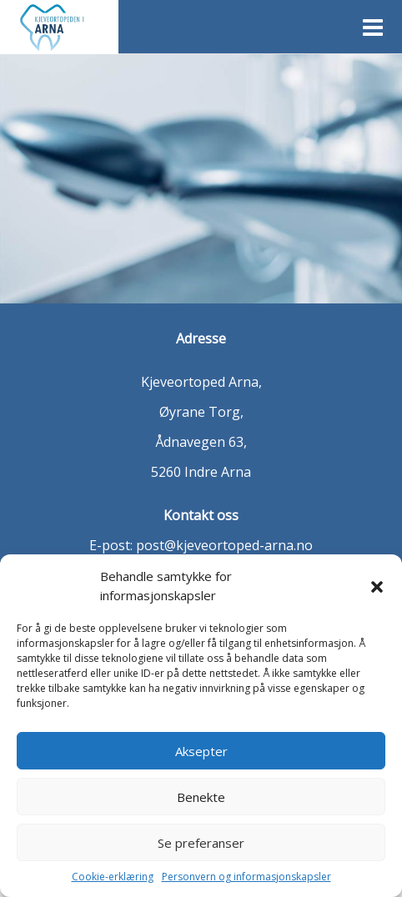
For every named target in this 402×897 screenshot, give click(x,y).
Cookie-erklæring (112, 876)
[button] (377, 586)
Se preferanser (201, 842)
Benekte (201, 797)
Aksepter (201, 751)
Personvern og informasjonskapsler (246, 876)
